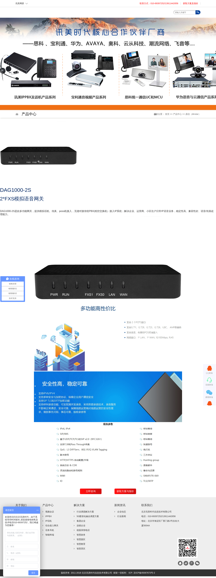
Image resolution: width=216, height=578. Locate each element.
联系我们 (160, 13)
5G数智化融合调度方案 (88, 516)
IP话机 (48, 521)
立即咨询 (91, 491)
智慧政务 (81, 535)
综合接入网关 (51, 525)
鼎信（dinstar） (193, 114)
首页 (76, 13)
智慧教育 (81, 544)
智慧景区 (81, 548)
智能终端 (49, 535)
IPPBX (48, 516)
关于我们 (90, 13)
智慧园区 (81, 539)
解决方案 (118, 13)
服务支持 (132, 13)
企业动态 (121, 511)
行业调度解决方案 (85, 511)
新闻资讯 (146, 13)
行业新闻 (121, 516)
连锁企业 (81, 525)
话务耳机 (49, 530)
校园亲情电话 (83, 530)
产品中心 (104, 13)
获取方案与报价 (125, 491)
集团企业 (81, 521)
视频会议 (49, 511)
